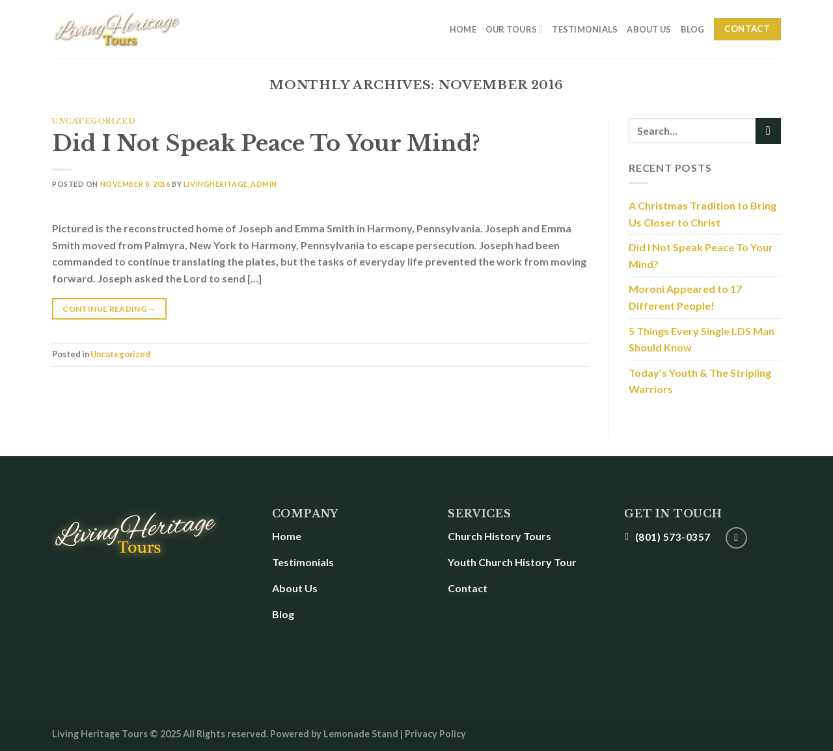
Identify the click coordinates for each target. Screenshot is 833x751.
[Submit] (768, 130)
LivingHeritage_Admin (230, 184)
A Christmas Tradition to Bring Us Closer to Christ (702, 213)
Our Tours (514, 29)
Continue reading (109, 307)
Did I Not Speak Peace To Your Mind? (266, 143)
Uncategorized (93, 121)
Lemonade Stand (360, 733)
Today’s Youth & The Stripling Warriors (700, 381)
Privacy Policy (435, 733)
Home (463, 29)
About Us (649, 29)
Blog (693, 29)
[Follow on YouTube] (736, 538)
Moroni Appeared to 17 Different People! (685, 297)
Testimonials (585, 29)
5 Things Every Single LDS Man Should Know (701, 339)
